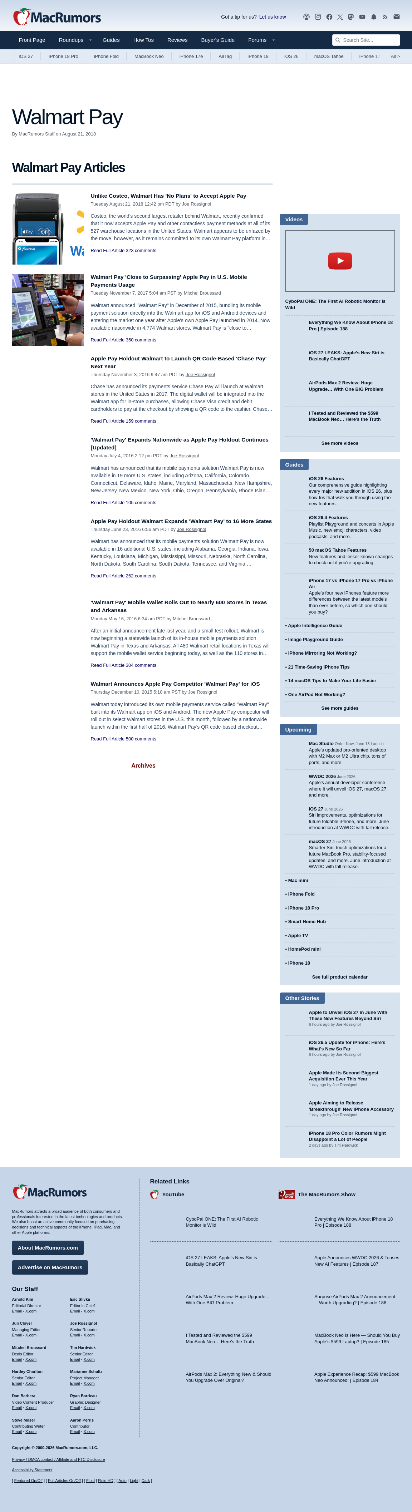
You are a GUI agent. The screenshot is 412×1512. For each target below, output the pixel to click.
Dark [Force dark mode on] (146, 1480)
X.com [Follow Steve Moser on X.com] (30, 1430)
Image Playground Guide (315, 639)
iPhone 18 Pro (63, 56)
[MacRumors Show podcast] (306, 17)
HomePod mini (304, 949)
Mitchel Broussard (202, 293)
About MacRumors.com (48, 1246)
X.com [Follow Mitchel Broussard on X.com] (30, 1357)
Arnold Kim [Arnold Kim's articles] (22, 1297)
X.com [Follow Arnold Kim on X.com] (30, 1309)
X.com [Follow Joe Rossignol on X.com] (89, 1333)
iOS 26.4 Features (328, 517)
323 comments (141, 250)
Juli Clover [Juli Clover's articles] (22, 1321)
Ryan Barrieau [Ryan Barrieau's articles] (83, 1394)
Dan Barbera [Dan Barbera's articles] (23, 1394)
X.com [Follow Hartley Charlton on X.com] (30, 1381)
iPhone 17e (191, 56)
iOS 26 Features (326, 478)
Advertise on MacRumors (50, 1265)
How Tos (143, 40)
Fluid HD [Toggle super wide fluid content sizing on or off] (105, 1480)
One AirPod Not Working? (316, 694)
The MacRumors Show (326, 1193)
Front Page (32, 40)
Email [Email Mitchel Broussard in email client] (17, 1357)
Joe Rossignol (196, 204)
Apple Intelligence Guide (315, 625)
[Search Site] (366, 40)
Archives (143, 766)
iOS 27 (26, 56)
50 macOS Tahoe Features (338, 550)
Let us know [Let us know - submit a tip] (272, 17)
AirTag (225, 56)
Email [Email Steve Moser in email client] (17, 1430)
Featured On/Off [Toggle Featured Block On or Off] (28, 1480)
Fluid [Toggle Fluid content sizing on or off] (90, 1480)
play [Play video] (340, 261)
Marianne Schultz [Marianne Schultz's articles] (86, 1370)
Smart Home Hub (307, 921)
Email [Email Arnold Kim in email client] (17, 1309)
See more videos (340, 443)
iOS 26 (291, 56)
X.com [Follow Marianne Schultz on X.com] (89, 1381)
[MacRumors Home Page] (57, 17)
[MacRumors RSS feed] (385, 17)
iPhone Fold (106, 56)
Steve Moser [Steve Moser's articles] (23, 1418)
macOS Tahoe (329, 56)
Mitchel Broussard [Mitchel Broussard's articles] (29, 1346)
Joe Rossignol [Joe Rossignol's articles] (83, 1321)
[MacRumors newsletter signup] (396, 17)
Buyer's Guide (218, 40)
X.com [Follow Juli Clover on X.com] (30, 1333)
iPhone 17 (370, 56)
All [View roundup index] (395, 56)
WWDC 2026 (322, 776)
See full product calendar (340, 977)
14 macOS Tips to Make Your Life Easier (332, 680)
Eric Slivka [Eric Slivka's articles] (80, 1297)
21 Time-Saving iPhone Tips (319, 667)
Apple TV (298, 935)
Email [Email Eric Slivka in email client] (75, 1309)
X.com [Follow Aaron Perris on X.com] (89, 1430)
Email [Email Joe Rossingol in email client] (75, 1333)
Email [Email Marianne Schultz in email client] (75, 1381)
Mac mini (298, 880)
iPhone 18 (258, 56)
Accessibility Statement (32, 1470)
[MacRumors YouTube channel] (362, 17)
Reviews (177, 40)
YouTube (173, 1193)
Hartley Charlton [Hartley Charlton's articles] (27, 1370)
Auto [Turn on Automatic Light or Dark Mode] (122, 1480)
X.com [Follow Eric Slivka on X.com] (89, 1309)
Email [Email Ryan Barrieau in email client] (75, 1406)
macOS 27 (320, 841)
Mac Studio (321, 743)
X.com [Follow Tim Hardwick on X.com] (89, 1357)
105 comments (141, 502)
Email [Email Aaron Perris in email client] (75, 1430)
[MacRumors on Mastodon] (350, 17)
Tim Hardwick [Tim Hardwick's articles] (82, 1346)
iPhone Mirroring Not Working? (322, 653)
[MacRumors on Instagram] (318, 17)
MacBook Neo (149, 56)
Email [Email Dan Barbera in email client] (17, 1406)
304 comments (141, 665)
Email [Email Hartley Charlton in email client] (17, 1381)
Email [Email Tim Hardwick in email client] (75, 1357)
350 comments (141, 340)
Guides (111, 40)
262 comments (141, 584)
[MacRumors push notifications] (373, 17)
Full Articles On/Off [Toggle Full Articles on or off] (64, 1480)
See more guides (339, 708)
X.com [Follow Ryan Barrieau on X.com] (89, 1406)
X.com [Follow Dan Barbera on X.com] (30, 1406)
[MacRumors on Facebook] (329, 17)
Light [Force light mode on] (134, 1480)
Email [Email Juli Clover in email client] (17, 1333)
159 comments (141, 421)
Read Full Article (108, 250)
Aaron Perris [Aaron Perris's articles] (82, 1418)
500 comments (141, 746)
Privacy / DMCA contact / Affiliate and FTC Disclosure (58, 1459)
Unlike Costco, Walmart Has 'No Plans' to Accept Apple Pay (176, 195)
